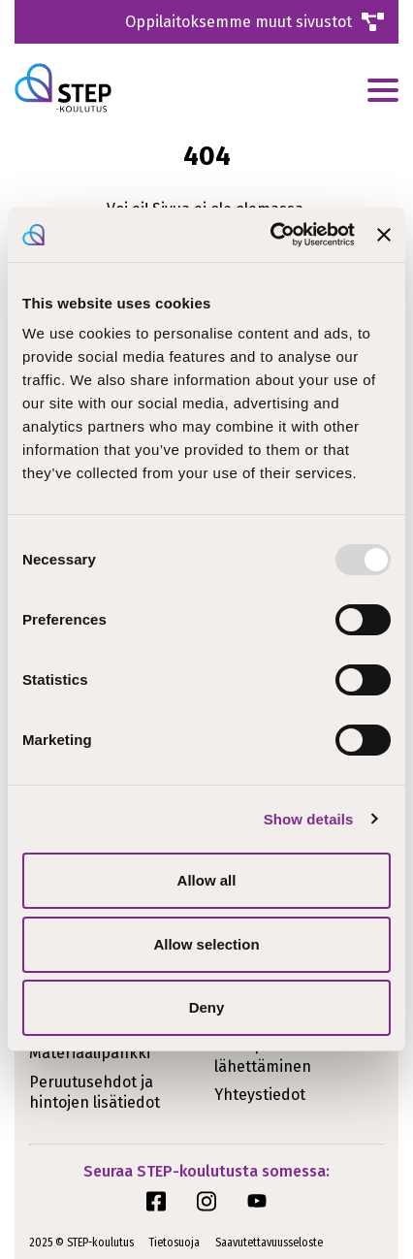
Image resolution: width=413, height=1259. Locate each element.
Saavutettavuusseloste (269, 1242)
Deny (207, 1007)
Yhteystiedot (259, 1094)
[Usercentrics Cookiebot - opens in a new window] (271, 234)
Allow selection (206, 944)
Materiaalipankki (89, 1053)
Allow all (207, 880)
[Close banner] (384, 235)
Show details (309, 819)
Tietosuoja (174, 1242)
